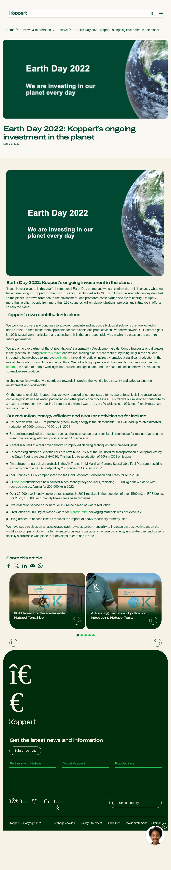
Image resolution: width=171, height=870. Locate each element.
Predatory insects (21, 781)
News (64, 30)
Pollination (16, 820)
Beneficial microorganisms (27, 804)
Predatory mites (20, 773)
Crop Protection (20, 812)
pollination (62, 357)
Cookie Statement (136, 862)
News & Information (37, 30)
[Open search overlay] (153, 14)
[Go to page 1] (78, 635)
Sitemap (156, 862)
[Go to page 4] (89, 635)
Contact (68, 796)
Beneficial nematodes (24, 796)
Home (10, 30)
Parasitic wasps (20, 788)
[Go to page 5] (93, 635)
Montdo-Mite (79, 512)
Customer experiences (130, 773)
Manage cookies (64, 862)
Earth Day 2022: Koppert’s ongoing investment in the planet (117, 30)
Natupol (19, 482)
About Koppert (72, 773)
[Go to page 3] (85, 635)
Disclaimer (113, 862)
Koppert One (124, 781)
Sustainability (71, 788)
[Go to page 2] (81, 635)
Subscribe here (26, 750)
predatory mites (50, 353)
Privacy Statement (91, 862)
